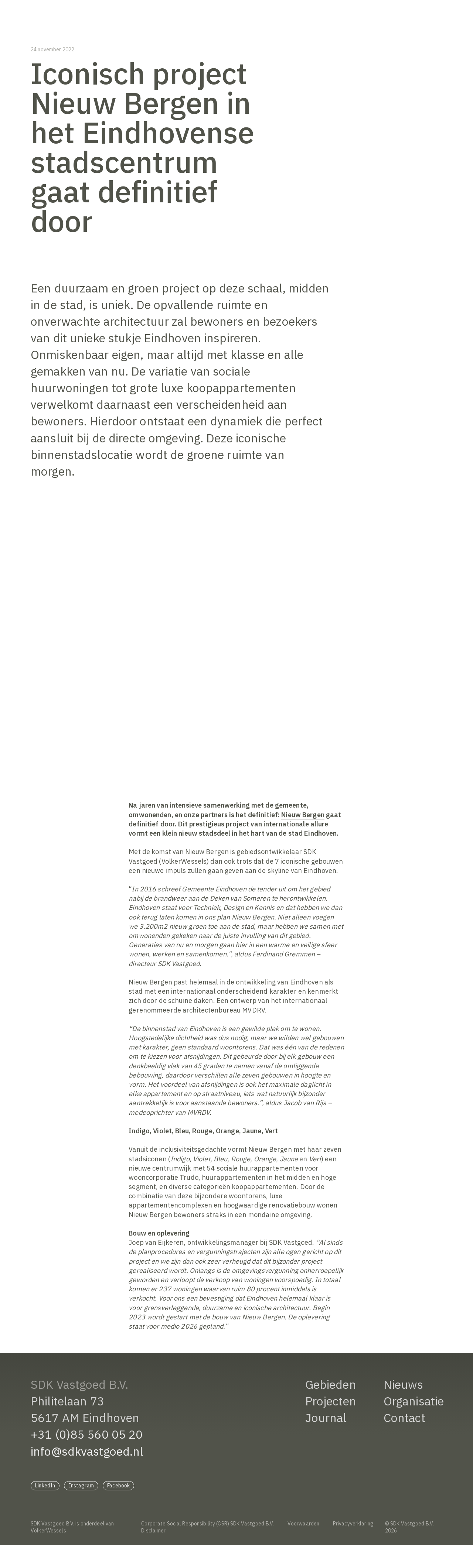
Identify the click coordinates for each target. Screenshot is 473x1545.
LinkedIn (45, 1485)
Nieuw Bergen (302, 815)
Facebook (118, 1485)
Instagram (81, 1485)
